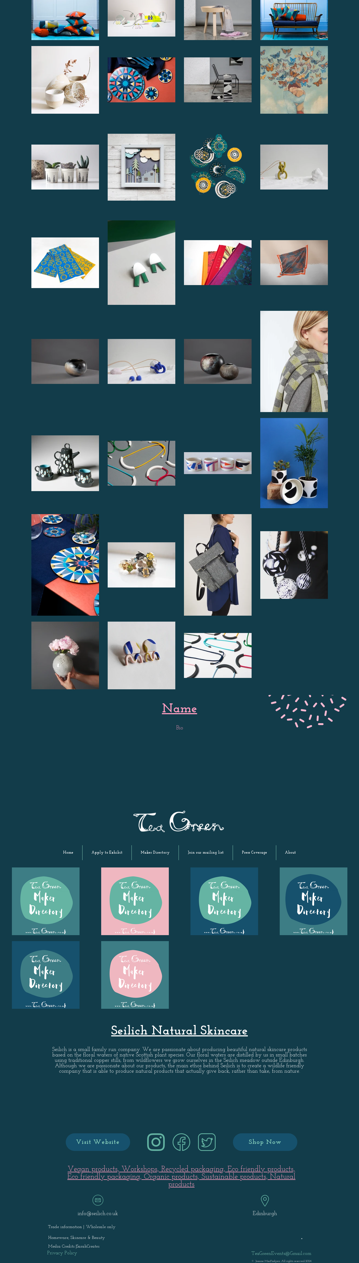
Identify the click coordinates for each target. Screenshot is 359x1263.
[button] (107, 852)
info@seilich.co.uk (98, 1213)
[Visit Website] (98, 1142)
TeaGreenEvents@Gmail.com (281, 1253)
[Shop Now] (265, 1142)
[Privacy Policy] (62, 1253)
